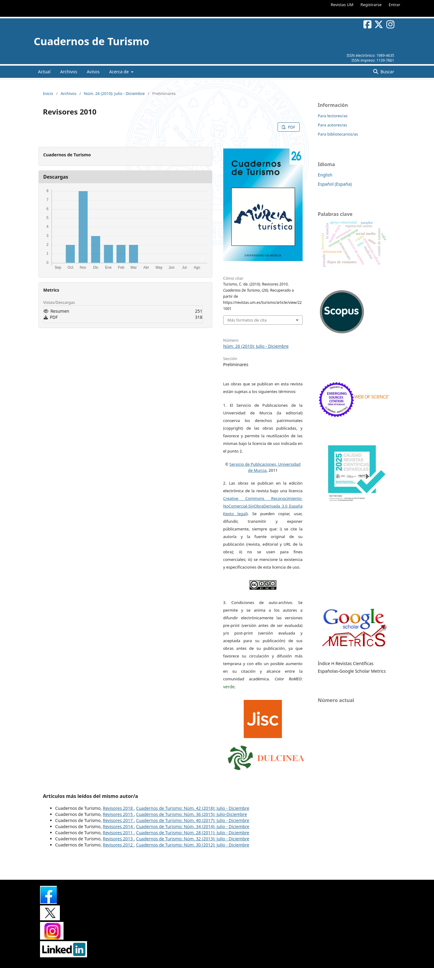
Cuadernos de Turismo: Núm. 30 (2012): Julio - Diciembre (192, 845)
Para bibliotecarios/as (338, 134)
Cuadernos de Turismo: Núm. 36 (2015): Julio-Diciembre (191, 814)
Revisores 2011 (118, 832)
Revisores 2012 (118, 845)
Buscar (386, 72)
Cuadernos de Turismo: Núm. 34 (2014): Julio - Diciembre (192, 826)
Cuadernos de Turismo (91, 41)
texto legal (235, 513)
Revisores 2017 (118, 820)
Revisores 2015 (118, 814)
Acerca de (119, 72)
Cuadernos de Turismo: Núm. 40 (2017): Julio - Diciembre (192, 820)
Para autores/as (332, 125)
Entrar (394, 4)
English (325, 175)
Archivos (68, 72)
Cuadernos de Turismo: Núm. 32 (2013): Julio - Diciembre (192, 839)
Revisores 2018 (118, 808)
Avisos (93, 72)
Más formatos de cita (247, 320)
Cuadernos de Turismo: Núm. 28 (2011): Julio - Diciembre (192, 832)
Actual (44, 72)
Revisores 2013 (118, 839)
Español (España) (335, 184)
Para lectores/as (333, 115)
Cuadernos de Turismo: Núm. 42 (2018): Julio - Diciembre (192, 808)
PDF (291, 127)
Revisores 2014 (118, 826)
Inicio (48, 93)
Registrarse (370, 4)
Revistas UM (342, 4)
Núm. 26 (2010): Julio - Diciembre (114, 93)
